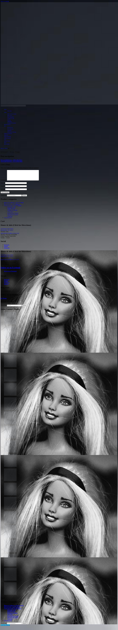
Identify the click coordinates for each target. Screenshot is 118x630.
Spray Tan (6, 135)
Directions (9, 111)
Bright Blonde (11, 210)
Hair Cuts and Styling (11, 114)
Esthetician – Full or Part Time (11, 160)
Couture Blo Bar (10, 118)
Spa (5, 126)
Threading (9, 121)
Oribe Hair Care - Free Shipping (12, 207)
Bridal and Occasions (11, 123)
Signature (9, 218)
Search (24, 197)
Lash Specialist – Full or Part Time (11, 161)
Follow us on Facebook (10, 269)
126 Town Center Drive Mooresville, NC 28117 (7, 231)
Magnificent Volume (12, 215)
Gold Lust (10, 213)
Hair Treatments (10, 117)
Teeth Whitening (7, 136)
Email (3, 188)
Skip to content (5, 1)
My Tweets (4, 300)
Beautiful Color (11, 209)
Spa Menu (9, 130)
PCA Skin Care (10, 129)
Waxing (8, 120)
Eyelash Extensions (8, 133)
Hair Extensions (7, 124)
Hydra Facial (10, 127)
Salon (5, 112)
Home (5, 109)
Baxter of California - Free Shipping (13, 204)
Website (3, 191)
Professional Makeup (11, 132)
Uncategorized (8, 219)
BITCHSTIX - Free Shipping (12, 206)
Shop (5, 139)
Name (3, 185)
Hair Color (9, 115)
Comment (4, 182)
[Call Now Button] (5, 627)
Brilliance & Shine (12, 212)
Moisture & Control (12, 216)
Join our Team (7, 141)
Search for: (4, 197)
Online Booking (7, 138)
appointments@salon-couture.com (10, 235)
